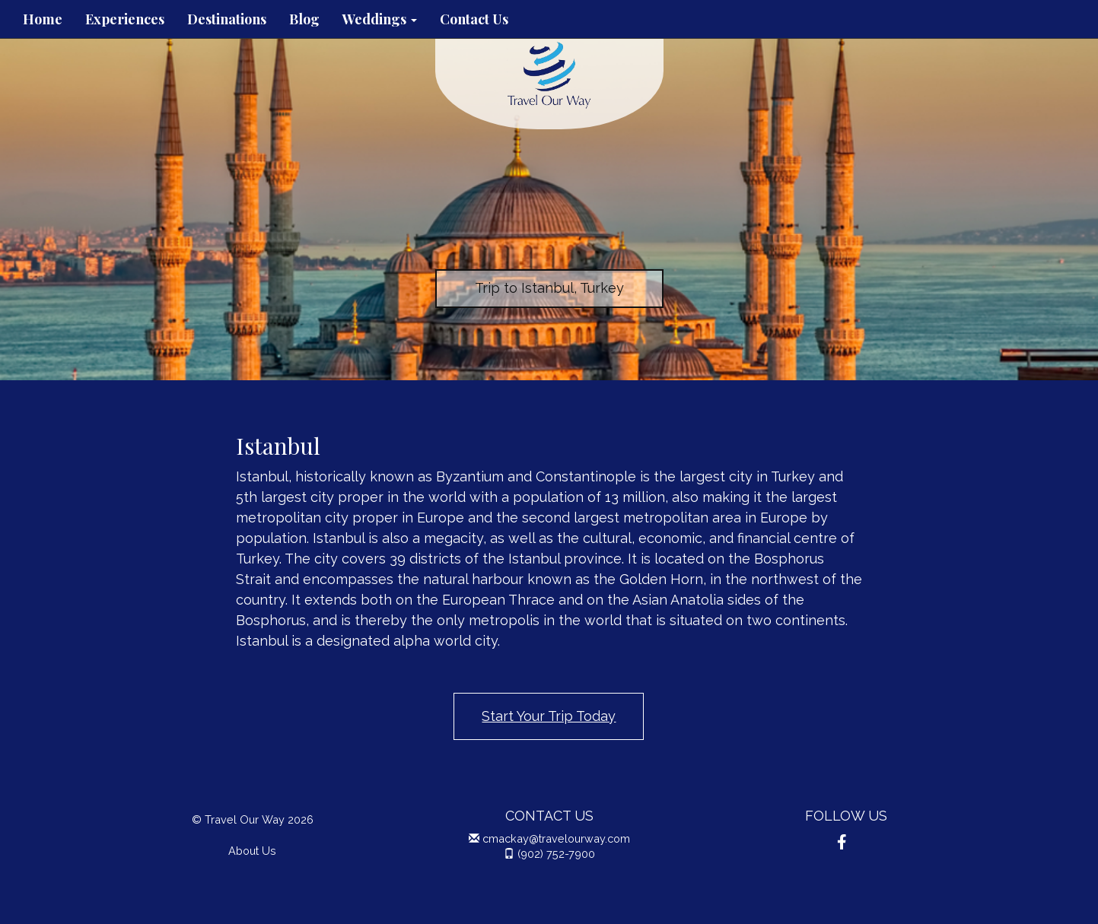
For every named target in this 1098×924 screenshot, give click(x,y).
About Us (252, 850)
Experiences (124, 19)
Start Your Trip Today (549, 716)
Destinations (226, 19)
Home (42, 19)
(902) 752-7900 (556, 853)
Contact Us (474, 19)
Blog (304, 19)
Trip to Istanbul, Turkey (549, 288)
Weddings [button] (379, 19)
